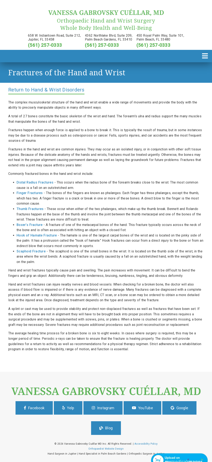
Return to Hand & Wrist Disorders (46, 90)
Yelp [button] (68, 408)
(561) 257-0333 (45, 45)
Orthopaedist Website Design (106, 448)
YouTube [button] (142, 408)
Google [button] (179, 408)
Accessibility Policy (146, 443)
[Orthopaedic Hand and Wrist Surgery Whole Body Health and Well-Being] (106, 24)
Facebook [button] (34, 408)
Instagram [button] (103, 408)
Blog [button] (106, 428)
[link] (106, 15)
